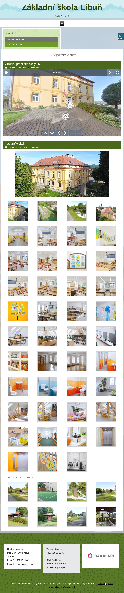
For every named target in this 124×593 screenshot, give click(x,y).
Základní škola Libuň (62, 7)
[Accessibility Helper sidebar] (121, 36)
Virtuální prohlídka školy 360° (24, 64)
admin (38, 68)
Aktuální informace (15, 40)
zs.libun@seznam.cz (24, 564)
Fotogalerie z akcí (15, 45)
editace (101, 583)
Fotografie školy (15, 143)
